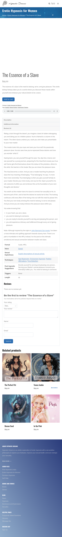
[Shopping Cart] (53, 4)
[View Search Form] (48, 3)
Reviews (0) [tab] (7, 128)
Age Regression (23, 259)
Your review (8, 309)
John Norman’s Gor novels (40, 230)
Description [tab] (7, 120)
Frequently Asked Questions (11, 515)
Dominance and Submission (11, 504)
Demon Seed (9, 426)
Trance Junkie (39, 385)
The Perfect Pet (10, 385)
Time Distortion (32, 261)
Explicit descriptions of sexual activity (31, 254)
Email (6, 331)
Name (6, 321)
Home (4, 15)
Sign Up (5, 530)
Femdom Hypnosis (8, 475)
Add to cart (8, 99)
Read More (6, 461)
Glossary (5, 518)
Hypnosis (5, 501)
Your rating (8, 302)
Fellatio (7, 107)
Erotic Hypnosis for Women (19, 10)
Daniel (20, 249)
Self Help (5, 478)
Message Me (6, 521)
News (4, 498)
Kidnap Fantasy (13, 107)
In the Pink (38, 426)
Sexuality (5, 507)
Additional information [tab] (11, 124)
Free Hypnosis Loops (9, 469)
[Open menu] (58, 3)
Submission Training (23, 107)
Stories (4, 490)
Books (4, 487)
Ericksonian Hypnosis (37, 259)
